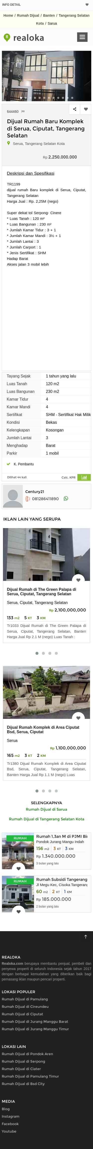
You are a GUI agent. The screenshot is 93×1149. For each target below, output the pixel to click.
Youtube (9, 1131)
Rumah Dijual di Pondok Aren (27, 1054)
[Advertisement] (46, 316)
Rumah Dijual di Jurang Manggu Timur (35, 1029)
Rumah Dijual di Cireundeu (25, 1006)
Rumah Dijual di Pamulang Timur (30, 1076)
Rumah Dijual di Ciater (21, 1069)
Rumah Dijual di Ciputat (22, 1014)
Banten (49, 15)
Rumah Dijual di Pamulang (25, 999)
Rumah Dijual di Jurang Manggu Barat (35, 1021)
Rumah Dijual (28, 15)
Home (8, 15)
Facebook (10, 1124)
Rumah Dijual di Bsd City (23, 1084)
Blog (6, 1109)
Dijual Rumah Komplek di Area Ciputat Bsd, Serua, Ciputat (43, 729)
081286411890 (42, 498)
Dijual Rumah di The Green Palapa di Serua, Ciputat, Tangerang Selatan (41, 591)
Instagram (10, 1116)
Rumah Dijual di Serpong (23, 1061)
